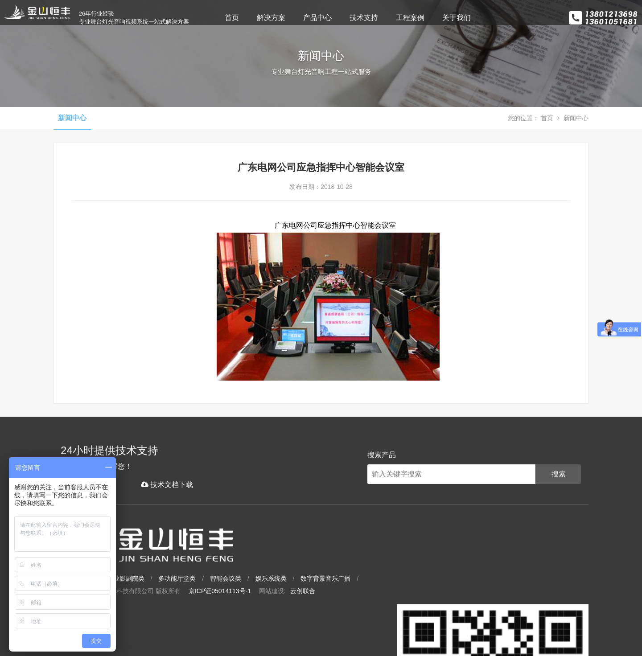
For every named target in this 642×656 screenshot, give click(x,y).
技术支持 (394, 17)
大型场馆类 (180, 596)
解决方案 (302, 17)
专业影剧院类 (229, 596)
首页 (262, 17)
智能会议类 (329, 596)
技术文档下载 (160, 544)
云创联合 (406, 608)
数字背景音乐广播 (429, 596)
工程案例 (441, 17)
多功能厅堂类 (280, 596)
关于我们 (487, 17)
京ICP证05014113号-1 (323, 608)
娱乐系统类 (374, 596)
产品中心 (348, 17)
